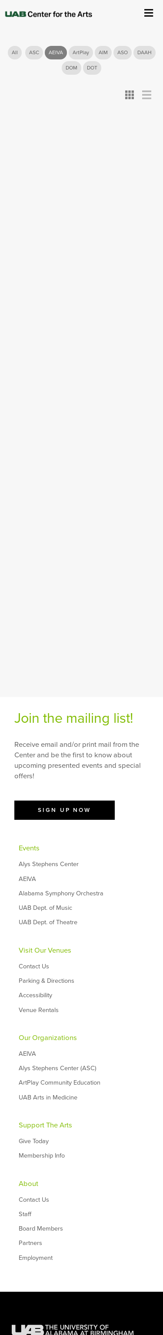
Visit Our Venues (45, 950)
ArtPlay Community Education (59, 1082)
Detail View (146, 95)
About (28, 1183)
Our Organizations (48, 1037)
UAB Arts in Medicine (48, 1097)
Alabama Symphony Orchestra (61, 893)
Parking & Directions (46, 981)
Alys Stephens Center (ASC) (57, 1068)
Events (29, 848)
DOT (92, 68)
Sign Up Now (64, 810)
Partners (30, 1243)
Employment (36, 1258)
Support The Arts (45, 1125)
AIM (103, 52)
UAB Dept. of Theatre (48, 922)
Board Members (41, 1228)
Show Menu (149, 12)
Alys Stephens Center (49, 864)
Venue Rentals (39, 1010)
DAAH (144, 52)
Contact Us (34, 966)
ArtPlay (81, 52)
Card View (129, 95)
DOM (71, 68)
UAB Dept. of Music (45, 908)
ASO (122, 52)
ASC (34, 52)
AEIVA (56, 52)
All (15, 52)
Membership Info (42, 1155)
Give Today (34, 1141)
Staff (25, 1214)
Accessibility (35, 995)
